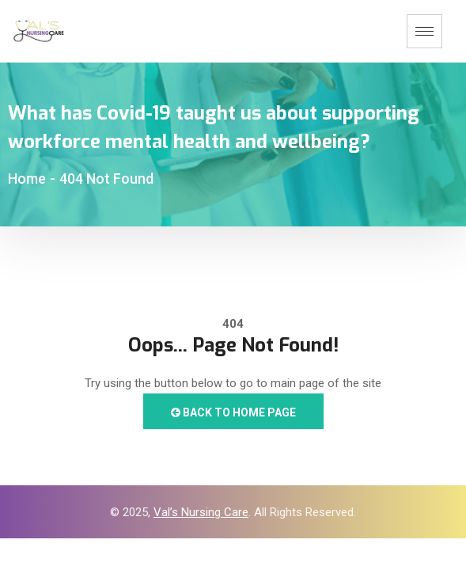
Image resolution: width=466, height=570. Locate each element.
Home (27, 178)
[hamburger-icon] (424, 31)
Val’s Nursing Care (200, 512)
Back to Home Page (233, 412)
